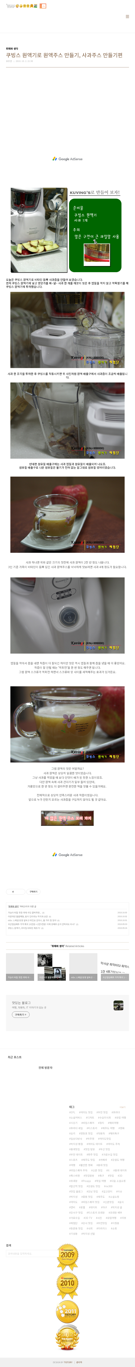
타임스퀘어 (88, 1123)
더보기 (123, 1107)
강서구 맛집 (77, 1212)
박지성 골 (117, 1207)
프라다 (116, 1112)
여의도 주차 (114, 1144)
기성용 (74, 1233)
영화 (122, 1128)
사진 (99, 1218)
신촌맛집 (109, 1202)
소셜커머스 (76, 1117)
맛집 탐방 (90, 1149)
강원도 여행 (118, 1160)
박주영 (90, 1138)
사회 (90, 1228)
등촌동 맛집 (77, 1228)
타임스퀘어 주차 (79, 1170)
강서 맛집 (88, 1223)
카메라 (103, 1160)
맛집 (111, 1175)
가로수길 (75, 1218)
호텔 (83, 1207)
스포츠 (74, 1160)
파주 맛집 (93, 1154)
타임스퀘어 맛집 (91, 1202)
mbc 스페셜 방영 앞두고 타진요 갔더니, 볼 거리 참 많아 (32, 920)
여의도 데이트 (95, 1144)
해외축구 (114, 1133)
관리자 (79, 1362)
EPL (73, 1112)
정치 (101, 1123)
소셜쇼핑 (114, 1196)
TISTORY (68, 1362)
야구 (104, 1207)
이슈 (120, 1191)
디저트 (90, 1117)
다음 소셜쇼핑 (118, 1181)
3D (120, 1175)
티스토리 (92, 1128)
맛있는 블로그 (21, 1003)
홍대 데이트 (121, 1170)
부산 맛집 (105, 1149)
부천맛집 (102, 1223)
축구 (101, 1175)
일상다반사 (76, 1138)
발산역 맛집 (77, 1186)
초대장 (74, 1181)
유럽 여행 (121, 1117)
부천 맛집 (103, 1112)
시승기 (74, 1123)
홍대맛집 (75, 1149)
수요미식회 (105, 1117)
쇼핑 (114, 1228)
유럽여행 (111, 1218)
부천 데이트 (77, 1154)
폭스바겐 (75, 1175)
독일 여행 (101, 1181)
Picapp (87, 1181)
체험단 (74, 1223)
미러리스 (102, 1228)
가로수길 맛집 (110, 1154)
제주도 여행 (108, 1128)
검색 (62, 1253)
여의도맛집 (105, 1138)
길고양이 (107, 1191)
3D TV (88, 1218)
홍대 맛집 (103, 1165)
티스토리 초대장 (96, 1212)
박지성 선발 (89, 1233)
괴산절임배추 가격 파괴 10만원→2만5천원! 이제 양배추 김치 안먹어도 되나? (41, 924)
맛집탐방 (89, 1175)
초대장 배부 (116, 1212)
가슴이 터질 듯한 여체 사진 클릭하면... (24, 912)
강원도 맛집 (94, 1186)
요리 (73, 1133)
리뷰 (124, 1218)
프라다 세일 (77, 1128)
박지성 (74, 1196)
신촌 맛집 (97, 1170)
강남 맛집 (93, 1191)
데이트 (93, 1207)
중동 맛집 (88, 1196)
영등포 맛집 (87, 1133)
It (109, 1170)
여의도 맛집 (87, 1112)
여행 (73, 1165)
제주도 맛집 (89, 1160)
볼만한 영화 (87, 1165)
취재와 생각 (13, 906)
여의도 (74, 1202)
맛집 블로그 (77, 1191)
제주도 (101, 1196)
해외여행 (113, 1123)
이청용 (115, 1223)
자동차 (101, 1133)
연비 (73, 1207)
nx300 (108, 1186)
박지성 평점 (77, 1144)
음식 (121, 1202)
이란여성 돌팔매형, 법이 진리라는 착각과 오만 (28, 916)
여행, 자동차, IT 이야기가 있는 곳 (29, 1007)
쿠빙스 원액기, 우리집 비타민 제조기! (24, 927)
